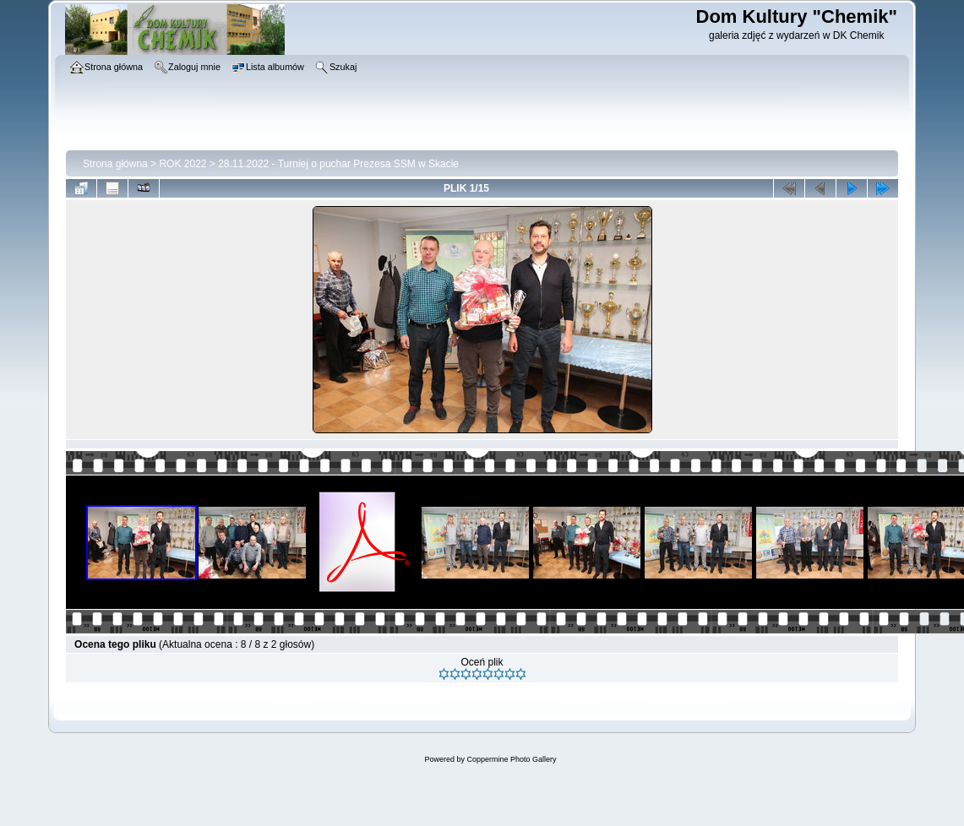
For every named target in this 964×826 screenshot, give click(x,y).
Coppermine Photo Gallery (511, 759)
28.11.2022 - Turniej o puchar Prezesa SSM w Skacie (338, 164)
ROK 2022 (182, 164)
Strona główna (115, 164)
